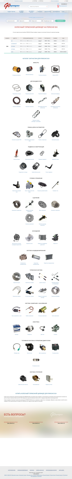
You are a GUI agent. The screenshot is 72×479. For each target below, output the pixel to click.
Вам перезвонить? (63, 5)
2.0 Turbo (13, 46)
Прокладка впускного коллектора (42, 102)
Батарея (16, 329)
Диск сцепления (42, 205)
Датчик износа (42, 277)
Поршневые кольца (16, 89)
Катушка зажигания (42, 311)
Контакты (40, 11)
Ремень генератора (42, 135)
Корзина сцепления (29, 219)
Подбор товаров (11, 11)
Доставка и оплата (31, 12)
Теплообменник (36, 379)
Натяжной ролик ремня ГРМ (29, 136)
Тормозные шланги (16, 291)
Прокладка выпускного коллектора (55, 102)
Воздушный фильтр (16, 70)
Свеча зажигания (55, 311)
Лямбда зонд (16, 348)
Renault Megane (46, 475)
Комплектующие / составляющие (55, 278)
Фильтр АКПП (55, 70)
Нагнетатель (29, 348)
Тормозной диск (16, 277)
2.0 (11, 40)
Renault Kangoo (59, 475)
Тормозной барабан (55, 291)
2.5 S (12, 51)
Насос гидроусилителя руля (29, 187)
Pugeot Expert (53, 475)
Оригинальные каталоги (51, 470)
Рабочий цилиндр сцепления (42, 220)
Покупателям (47, 11)
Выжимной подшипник (16, 205)
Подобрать (60, 20)
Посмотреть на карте (18, 0)
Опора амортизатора (29, 154)
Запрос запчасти (40, 470)
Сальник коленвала (16, 101)
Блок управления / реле (16, 311)
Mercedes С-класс (22, 475)
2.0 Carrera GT (14, 43)
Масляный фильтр (29, 70)
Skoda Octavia (39, 475)
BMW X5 (9, 475)
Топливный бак (55, 348)
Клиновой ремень (55, 135)
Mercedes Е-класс (15, 475)
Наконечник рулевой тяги (16, 187)
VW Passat (39, 476)
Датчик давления (42, 348)
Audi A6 (34, 475)
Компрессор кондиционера (23, 259)
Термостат (55, 238)
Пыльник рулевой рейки (42, 186)
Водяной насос (29, 238)
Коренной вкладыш (42, 89)
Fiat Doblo (65, 475)
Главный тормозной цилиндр (42, 292)
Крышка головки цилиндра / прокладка (36, 116)
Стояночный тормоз (29, 291)
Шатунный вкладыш (55, 89)
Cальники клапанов (29, 101)
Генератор (29, 329)
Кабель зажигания (29, 311)
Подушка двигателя (29, 89)
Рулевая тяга (55, 186)
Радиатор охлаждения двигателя (42, 239)
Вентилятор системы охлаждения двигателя (16, 239)
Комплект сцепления (55, 205)
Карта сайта (61, 470)
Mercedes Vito (30, 475)
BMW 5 (5, 475)
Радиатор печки (49, 379)
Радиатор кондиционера (49, 258)
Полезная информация (23, 470)
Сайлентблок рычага (36, 167)
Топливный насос (36, 361)
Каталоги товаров (21, 12)
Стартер (55, 329)
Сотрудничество (11, 470)
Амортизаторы (16, 154)
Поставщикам (56, 11)
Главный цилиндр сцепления (29, 206)
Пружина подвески (42, 154)
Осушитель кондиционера (36, 259)
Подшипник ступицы (23, 167)
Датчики (42, 329)
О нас (63, 11)
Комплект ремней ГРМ (16, 135)
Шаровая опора (55, 154)
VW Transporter (34, 476)
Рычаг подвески (49, 167)
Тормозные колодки (29, 277)
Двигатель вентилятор (23, 379)
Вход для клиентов (55, 0)
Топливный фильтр (42, 70)
